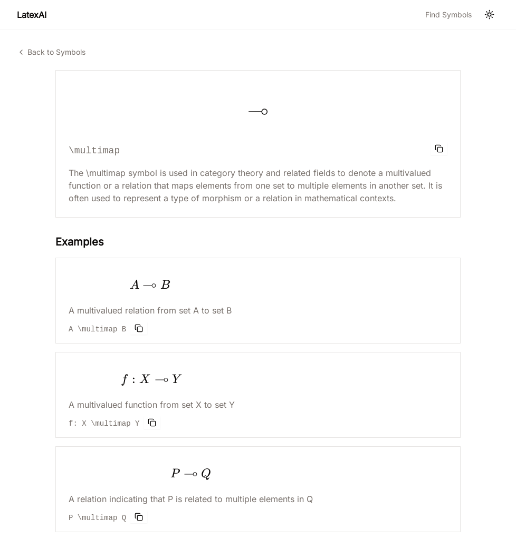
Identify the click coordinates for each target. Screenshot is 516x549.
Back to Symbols (51, 51)
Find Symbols (448, 14)
